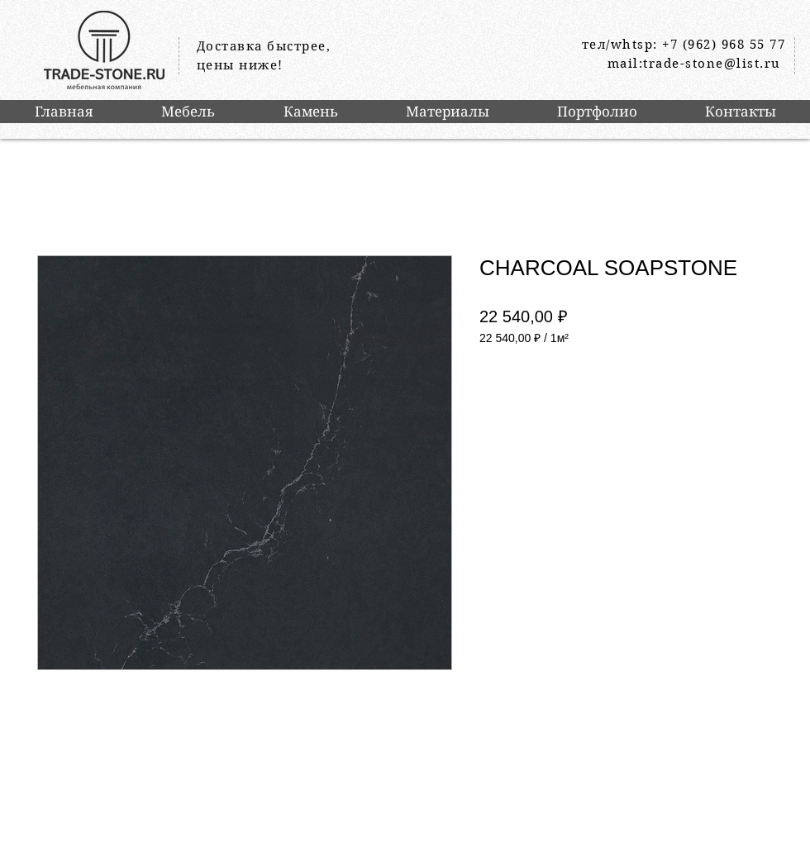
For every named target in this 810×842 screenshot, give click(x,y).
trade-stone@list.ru (712, 63)
